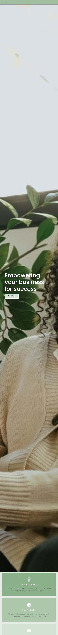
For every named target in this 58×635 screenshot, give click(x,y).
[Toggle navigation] (6, 2)
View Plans (11, 296)
